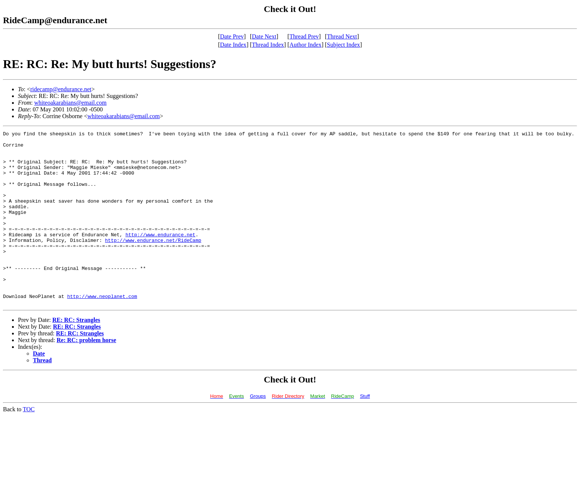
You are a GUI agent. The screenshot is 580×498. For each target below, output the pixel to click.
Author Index (305, 45)
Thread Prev (304, 36)
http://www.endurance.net (160, 255)
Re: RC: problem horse (86, 375)
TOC (29, 444)
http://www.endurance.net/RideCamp (153, 262)
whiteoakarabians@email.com (70, 102)
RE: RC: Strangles (76, 354)
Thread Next (342, 36)
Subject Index (343, 45)
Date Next (264, 36)
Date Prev (232, 36)
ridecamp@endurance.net (61, 89)
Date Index (233, 45)
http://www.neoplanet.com (102, 329)
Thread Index (268, 45)
